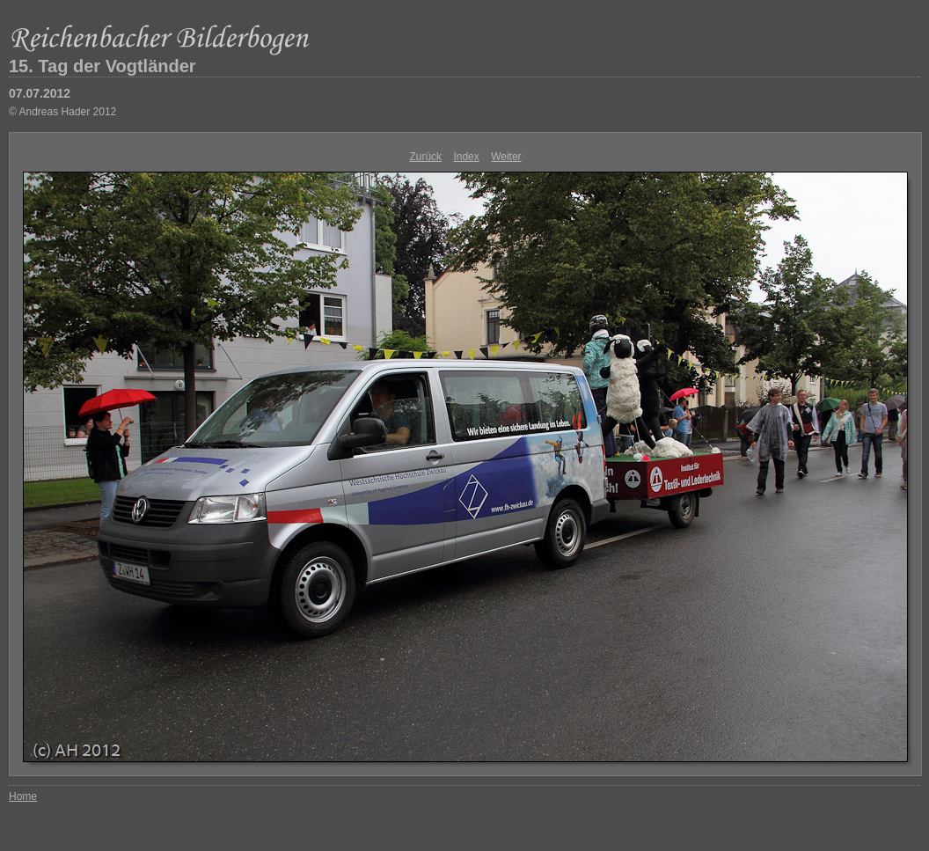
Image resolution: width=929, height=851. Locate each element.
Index (466, 156)
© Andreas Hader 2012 (62, 112)
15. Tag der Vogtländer (102, 66)
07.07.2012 (39, 93)
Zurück (425, 156)
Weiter (506, 156)
